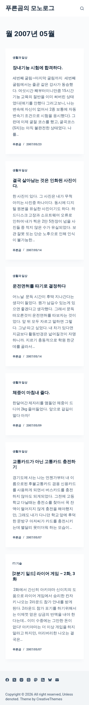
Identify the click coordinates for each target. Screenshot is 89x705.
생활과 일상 (20, 57)
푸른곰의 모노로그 (29, 8)
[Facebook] (7, 680)
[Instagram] (21, 680)
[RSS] (43, 680)
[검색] (82, 8)
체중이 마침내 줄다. (31, 392)
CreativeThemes (49, 699)
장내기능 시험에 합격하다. (38, 67)
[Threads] (28, 680)
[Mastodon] (35, 680)
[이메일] (57, 680)
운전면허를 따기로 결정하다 (39, 286)
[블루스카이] (50, 680)
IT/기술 (17, 563)
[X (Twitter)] (14, 680)
